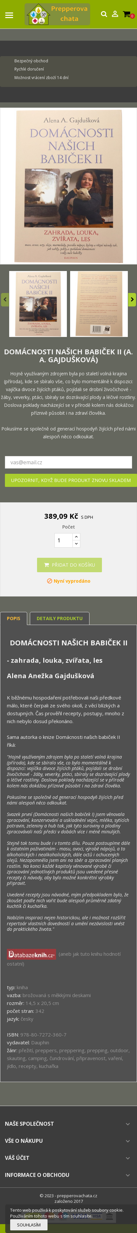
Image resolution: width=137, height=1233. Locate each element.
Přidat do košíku (69, 565)
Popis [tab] (13, 618)
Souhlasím (29, 1225)
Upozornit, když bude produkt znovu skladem (71, 480)
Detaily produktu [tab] (60, 618)
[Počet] (63, 540)
